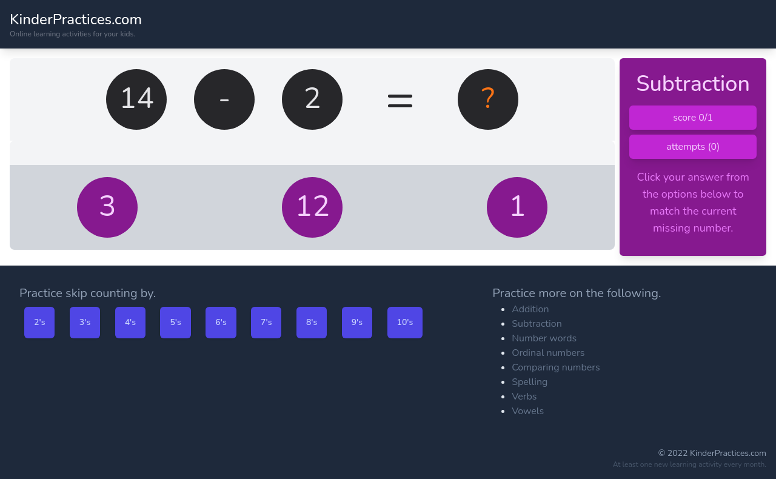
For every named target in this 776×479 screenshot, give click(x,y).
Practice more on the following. (576, 293)
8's (311, 322)
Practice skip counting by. (87, 293)
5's (175, 322)
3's (84, 322)
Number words (544, 338)
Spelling (529, 382)
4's (130, 322)
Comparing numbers (556, 367)
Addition (530, 309)
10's (405, 322)
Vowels (528, 411)
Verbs (524, 396)
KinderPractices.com (76, 19)
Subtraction (537, 323)
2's (39, 322)
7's (266, 322)
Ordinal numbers (548, 353)
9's (357, 322)
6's (220, 322)
